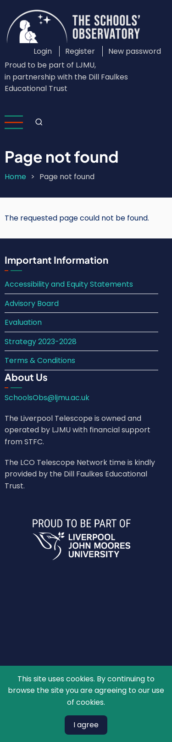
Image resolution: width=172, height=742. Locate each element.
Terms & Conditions (40, 360)
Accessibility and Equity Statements (69, 284)
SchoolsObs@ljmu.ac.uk (47, 397)
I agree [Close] (86, 724)
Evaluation (23, 322)
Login (42, 51)
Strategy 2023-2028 (41, 341)
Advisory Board (32, 303)
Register (80, 51)
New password (134, 51)
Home (15, 176)
